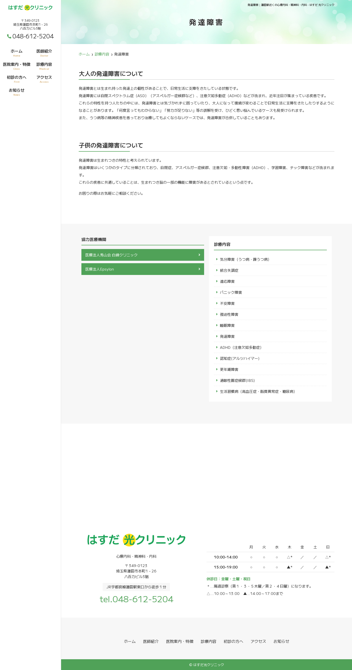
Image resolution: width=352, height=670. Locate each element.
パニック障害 (231, 292)
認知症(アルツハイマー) (240, 358)
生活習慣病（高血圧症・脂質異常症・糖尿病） (258, 391)
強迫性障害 (229, 314)
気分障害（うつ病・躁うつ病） (245, 259)
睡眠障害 (227, 325)
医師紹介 (44, 52)
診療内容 (44, 65)
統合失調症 (229, 270)
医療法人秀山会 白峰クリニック (111, 254)
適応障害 (227, 281)
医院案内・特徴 (16, 65)
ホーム (16, 52)
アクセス (44, 78)
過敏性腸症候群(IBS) (237, 380)
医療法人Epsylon (99, 269)
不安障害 (227, 303)
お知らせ (16, 91)
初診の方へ (16, 78)
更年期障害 (229, 369)
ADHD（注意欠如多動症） (242, 347)
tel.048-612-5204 (136, 599)
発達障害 (227, 336)
